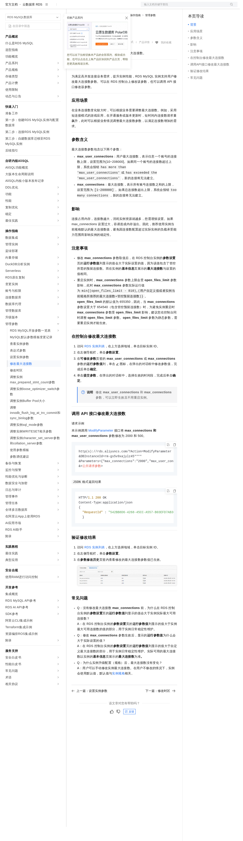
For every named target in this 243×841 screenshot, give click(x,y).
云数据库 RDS (32, 18)
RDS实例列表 (94, 360)
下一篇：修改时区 (160, 707)
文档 (183, 7)
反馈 (129, 727)
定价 (95, 7)
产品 (57, 7)
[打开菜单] (7, 7)
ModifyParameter (100, 444)
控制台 (203, 7)
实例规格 (118, 689)
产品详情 (144, 56)
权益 (85, 7)
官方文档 (11, 18)
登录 (230, 7)
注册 (214, 7)
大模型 (45, 7)
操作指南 (135, 29)
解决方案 (71, 7)
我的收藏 (166, 56)
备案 (193, 7)
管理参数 (150, 29)
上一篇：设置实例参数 (89, 707)
